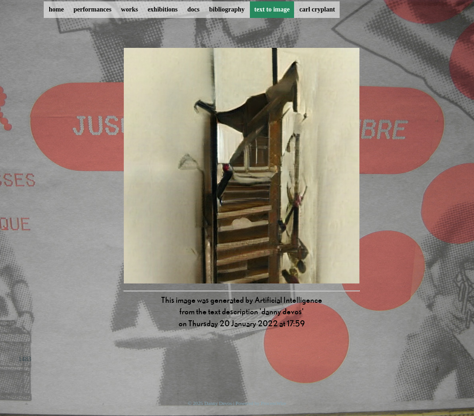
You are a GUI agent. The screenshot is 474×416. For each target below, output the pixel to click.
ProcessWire (273, 403)
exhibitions (163, 9)
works (129, 9)
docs (193, 9)
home (56, 9)
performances (92, 9)
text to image (272, 9)
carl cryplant (317, 9)
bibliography (226, 9)
